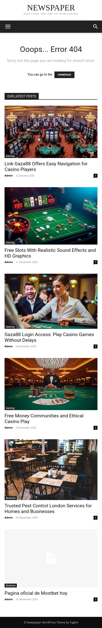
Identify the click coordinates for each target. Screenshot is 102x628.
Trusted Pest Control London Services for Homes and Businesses (48, 508)
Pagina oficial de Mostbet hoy (36, 593)
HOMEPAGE (64, 74)
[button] (7, 26)
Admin (9, 175)
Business (10, 498)
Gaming (10, 156)
